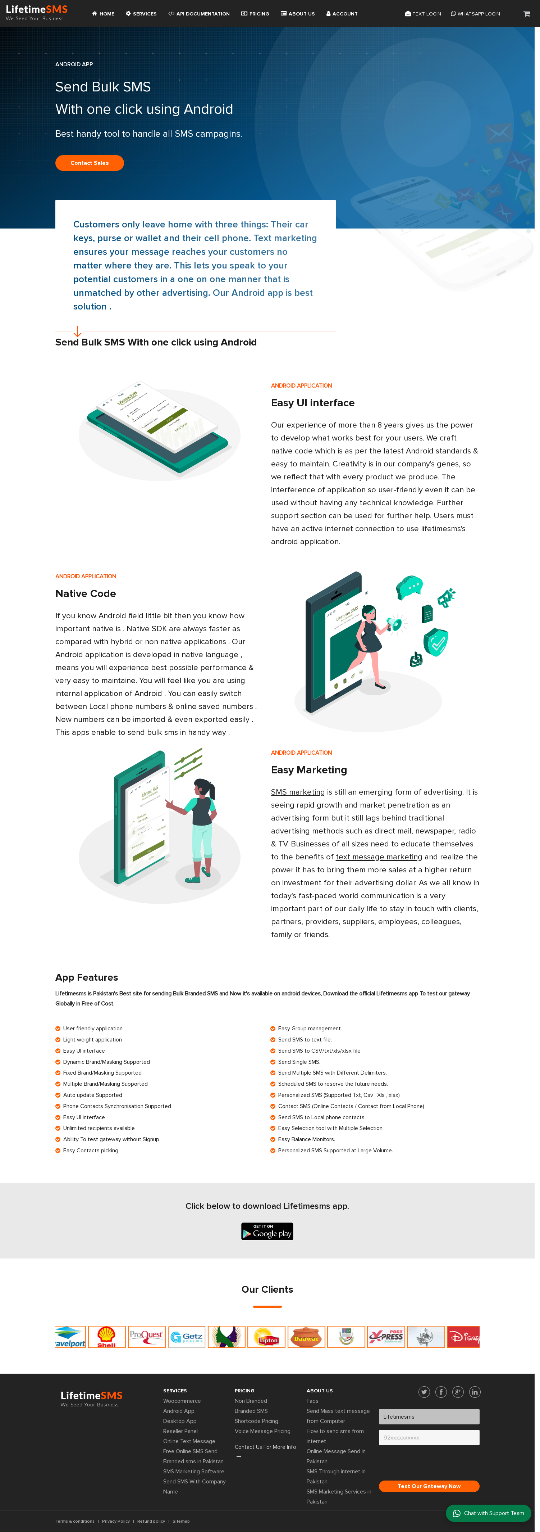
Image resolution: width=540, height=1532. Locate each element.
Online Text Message (189, 1441)
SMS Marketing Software (193, 1471)
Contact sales (89, 163)
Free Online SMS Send (190, 1451)
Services (141, 13)
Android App (179, 1411)
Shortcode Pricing (256, 1421)
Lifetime (37, 13)
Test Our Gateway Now (429, 1486)
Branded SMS (251, 1411)
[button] (527, 13)
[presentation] (433, 1465)
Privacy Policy (116, 1521)
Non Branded (251, 1401)
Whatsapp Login (475, 13)
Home (103, 13)
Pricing (255, 13)
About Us (298, 13)
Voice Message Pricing (262, 1431)
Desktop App (180, 1421)
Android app (257, 293)
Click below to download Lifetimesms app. (267, 1206)
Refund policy (151, 1521)
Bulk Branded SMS (195, 993)
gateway (459, 993)
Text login (423, 13)
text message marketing (379, 857)
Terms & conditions (75, 1521)
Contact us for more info (265, 1451)
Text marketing (285, 238)
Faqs (313, 1401)
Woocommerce (182, 1401)
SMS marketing (298, 792)
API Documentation (199, 13)
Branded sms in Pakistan (193, 1461)
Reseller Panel (180, 1431)
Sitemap (181, 1521)
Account (342, 13)
